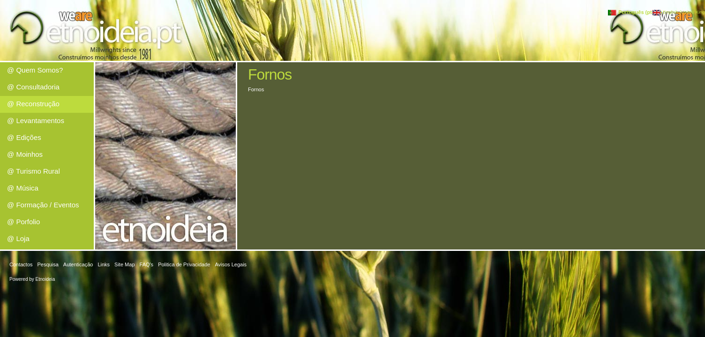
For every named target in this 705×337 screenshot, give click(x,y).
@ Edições (24, 137)
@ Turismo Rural (33, 171)
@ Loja (18, 238)
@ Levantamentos (35, 121)
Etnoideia (45, 279)
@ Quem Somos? (35, 70)
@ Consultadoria (33, 87)
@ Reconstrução (33, 104)
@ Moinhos (25, 154)
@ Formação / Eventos (43, 205)
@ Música (22, 188)
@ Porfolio (23, 222)
